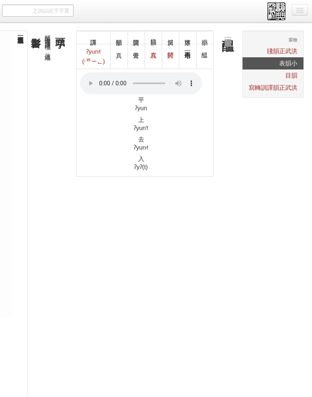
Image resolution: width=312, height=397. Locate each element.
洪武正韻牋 (282, 51)
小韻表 (288, 63)
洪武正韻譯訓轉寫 (273, 87)
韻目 (291, 75)
